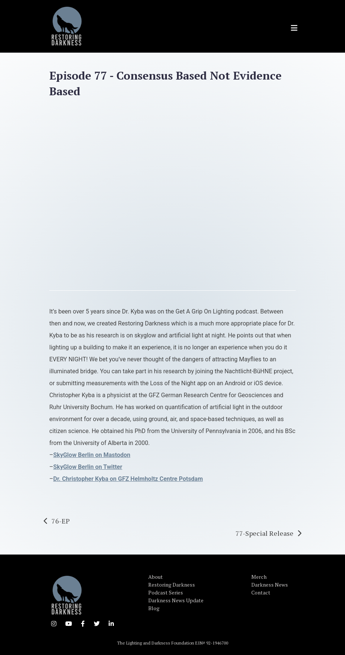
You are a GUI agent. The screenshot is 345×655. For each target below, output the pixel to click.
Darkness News (269, 584)
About (155, 576)
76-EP (61, 520)
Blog (153, 608)
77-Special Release (264, 533)
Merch (259, 576)
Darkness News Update (175, 600)
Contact (260, 592)
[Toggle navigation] (294, 28)
